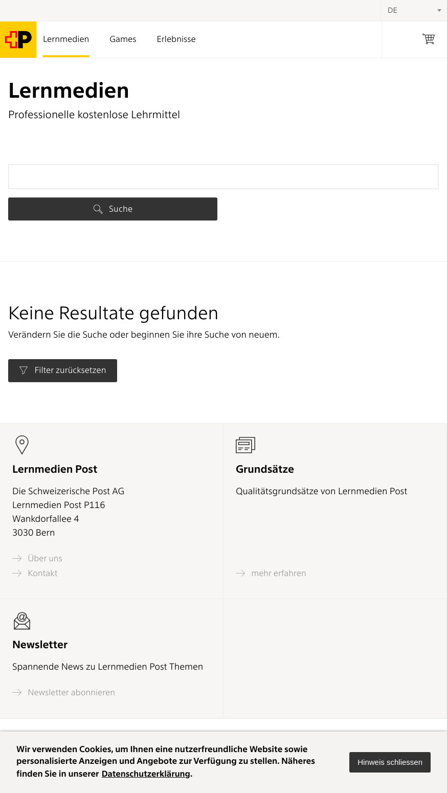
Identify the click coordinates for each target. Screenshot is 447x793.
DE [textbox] (392, 10)
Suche (113, 209)
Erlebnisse (176, 39)
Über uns (37, 558)
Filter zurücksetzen (62, 370)
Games (122, 39)
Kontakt (34, 573)
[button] (390, 762)
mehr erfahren (271, 573)
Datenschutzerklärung (147, 774)
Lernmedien (66, 39)
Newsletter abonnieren (63, 692)
